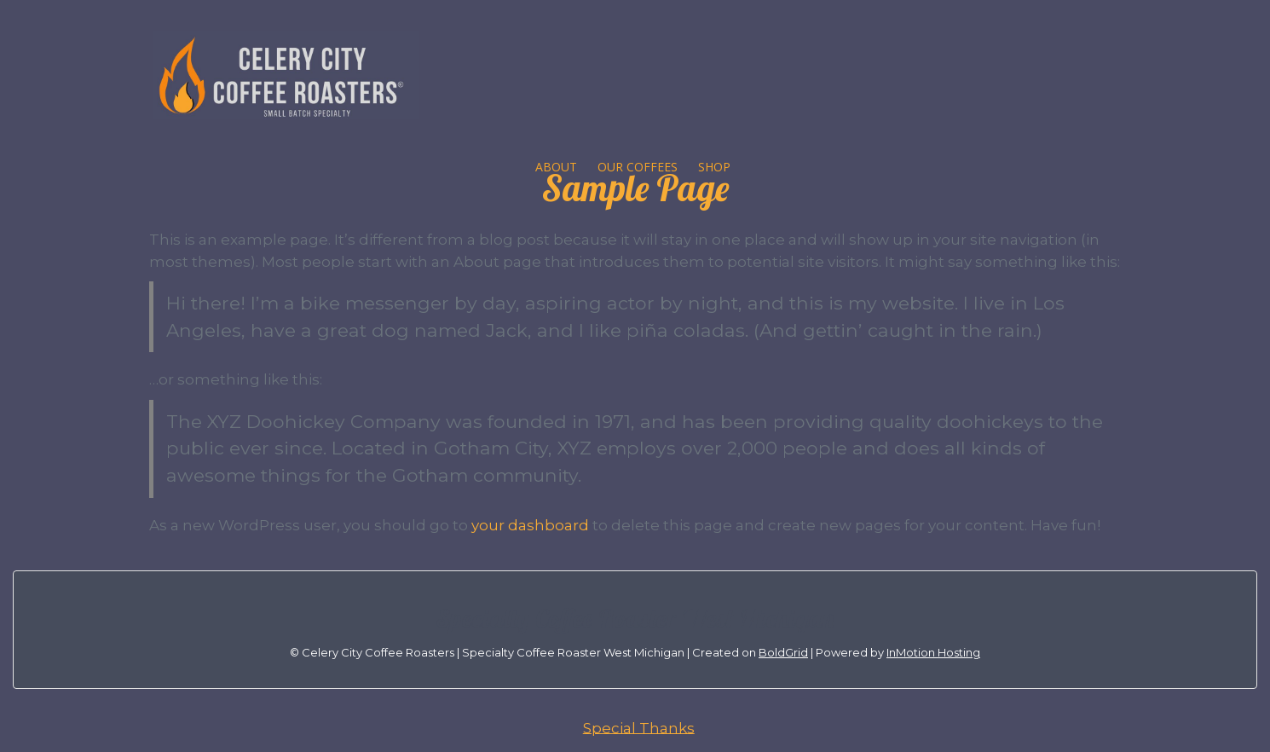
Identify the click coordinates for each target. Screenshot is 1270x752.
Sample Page (635, 188)
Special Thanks (639, 727)
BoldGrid (783, 652)
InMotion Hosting (933, 652)
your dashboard (530, 525)
